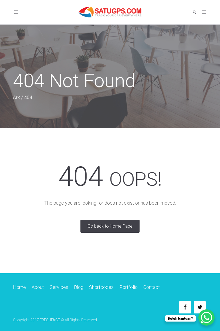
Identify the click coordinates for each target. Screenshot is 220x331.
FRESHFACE (50, 320)
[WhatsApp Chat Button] (206, 317)
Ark (16, 97)
